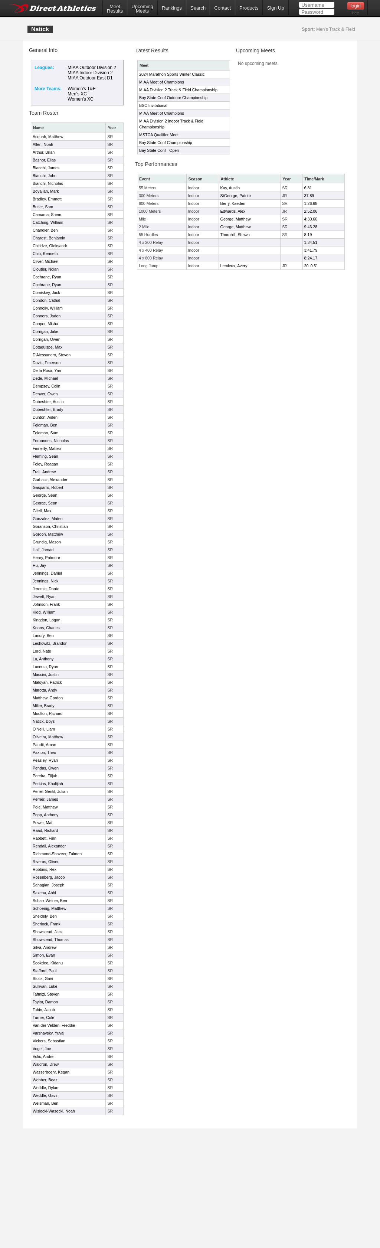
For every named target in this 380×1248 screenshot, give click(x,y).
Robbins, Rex (44, 869)
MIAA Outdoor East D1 (90, 78)
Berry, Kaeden (232, 203)
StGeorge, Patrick (236, 195)
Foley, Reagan (45, 464)
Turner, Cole (43, 1017)
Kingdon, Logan (46, 620)
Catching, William (48, 222)
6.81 (308, 188)
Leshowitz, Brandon (50, 643)
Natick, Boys (44, 721)
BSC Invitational (153, 105)
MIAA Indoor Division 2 (90, 72)
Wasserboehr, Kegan (51, 1072)
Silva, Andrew (45, 947)
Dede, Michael (45, 378)
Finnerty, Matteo (47, 448)
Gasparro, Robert (48, 487)
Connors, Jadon (46, 316)
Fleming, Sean (45, 456)
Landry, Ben (43, 635)
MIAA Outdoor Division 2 (92, 67)
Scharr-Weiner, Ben (50, 900)
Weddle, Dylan (45, 1087)
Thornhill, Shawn (235, 234)
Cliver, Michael (45, 261)
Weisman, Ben (45, 1103)
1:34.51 (311, 242)
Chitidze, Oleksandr (50, 246)
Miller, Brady (44, 705)
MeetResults (115, 9)
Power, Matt (43, 822)
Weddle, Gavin (46, 1095)
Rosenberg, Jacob (49, 877)
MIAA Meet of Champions (161, 82)
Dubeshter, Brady (48, 409)
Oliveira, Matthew (48, 737)
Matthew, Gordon (48, 698)
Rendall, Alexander (49, 846)
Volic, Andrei (44, 1056)
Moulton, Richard (48, 713)
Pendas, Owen (46, 768)
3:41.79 (311, 250)
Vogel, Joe (42, 1048)
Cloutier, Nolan (46, 269)
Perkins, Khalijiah (48, 783)
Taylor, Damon (45, 1002)
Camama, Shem (47, 214)
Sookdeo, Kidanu (48, 963)
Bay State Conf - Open (159, 150)
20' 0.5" (310, 266)
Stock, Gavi (43, 978)
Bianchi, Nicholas (48, 183)
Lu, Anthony (43, 659)
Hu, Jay (39, 565)
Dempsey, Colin (46, 386)
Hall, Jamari (43, 550)
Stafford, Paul (44, 970)
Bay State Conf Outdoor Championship (173, 97)
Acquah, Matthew (48, 136)
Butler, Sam (43, 207)
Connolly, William (48, 308)
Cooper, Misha (45, 323)
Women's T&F (81, 88)
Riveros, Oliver (46, 861)
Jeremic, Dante (46, 589)
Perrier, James (45, 799)
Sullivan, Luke (45, 986)
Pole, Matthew (45, 807)
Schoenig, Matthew (49, 908)
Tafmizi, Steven (46, 994)
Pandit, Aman (44, 744)
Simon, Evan (44, 955)
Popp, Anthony (45, 815)
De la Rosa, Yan (47, 370)
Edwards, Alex (233, 211)
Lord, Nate (42, 651)
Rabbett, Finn (44, 838)
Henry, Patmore (46, 557)
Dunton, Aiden (45, 417)
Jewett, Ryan (44, 596)
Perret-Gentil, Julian (50, 791)
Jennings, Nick (45, 581)
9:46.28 (311, 227)
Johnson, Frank (46, 604)
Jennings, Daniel (47, 573)
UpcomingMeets (142, 9)
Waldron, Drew (46, 1064)
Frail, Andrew (44, 472)
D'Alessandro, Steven (52, 355)
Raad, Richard (45, 830)
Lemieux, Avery (234, 266)
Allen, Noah (43, 144)
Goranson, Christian (50, 526)
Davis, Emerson (46, 362)
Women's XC (80, 99)
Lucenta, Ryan (45, 666)
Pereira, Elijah (45, 776)
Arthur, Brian (44, 152)
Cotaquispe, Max (47, 347)
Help (356, 13)
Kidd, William (44, 612)
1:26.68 (311, 203)
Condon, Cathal (46, 300)
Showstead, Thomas (51, 939)
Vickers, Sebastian (49, 1041)
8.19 (308, 234)
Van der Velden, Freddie (54, 1025)
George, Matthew (235, 219)
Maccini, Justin (46, 674)
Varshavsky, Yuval (48, 1033)
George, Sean (45, 495)
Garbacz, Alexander (50, 479)
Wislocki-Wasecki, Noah (54, 1111)
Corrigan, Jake (45, 331)
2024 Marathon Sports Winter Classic (172, 74)
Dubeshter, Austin (48, 401)
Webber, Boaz (45, 1080)
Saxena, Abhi (44, 893)
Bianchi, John (44, 175)
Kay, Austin (230, 188)
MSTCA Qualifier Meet (158, 135)
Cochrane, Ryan (47, 277)
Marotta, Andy (45, 690)
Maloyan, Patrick (47, 682)
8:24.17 (311, 258)
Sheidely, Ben (45, 916)
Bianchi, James (46, 168)
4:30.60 (311, 219)
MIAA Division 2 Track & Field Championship (178, 90)
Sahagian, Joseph (48, 885)
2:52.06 (311, 211)
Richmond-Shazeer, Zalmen (57, 854)
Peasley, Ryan (45, 760)
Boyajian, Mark (46, 191)
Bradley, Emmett (47, 199)
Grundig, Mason (47, 542)
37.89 (309, 195)
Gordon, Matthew (48, 534)
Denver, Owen (45, 394)
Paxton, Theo (44, 752)
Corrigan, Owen (46, 339)
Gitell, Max (42, 511)
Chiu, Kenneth (45, 253)
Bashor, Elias (44, 160)
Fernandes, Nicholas (51, 440)
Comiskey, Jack (46, 292)
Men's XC (77, 94)
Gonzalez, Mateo (48, 518)
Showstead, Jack (48, 932)
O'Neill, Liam (44, 729)
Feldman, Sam (45, 433)
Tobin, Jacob (44, 1009)
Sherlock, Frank (46, 924)
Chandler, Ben (45, 230)
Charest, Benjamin (49, 238)
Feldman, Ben (45, 425)
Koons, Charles (46, 627)
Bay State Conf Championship (165, 142)
